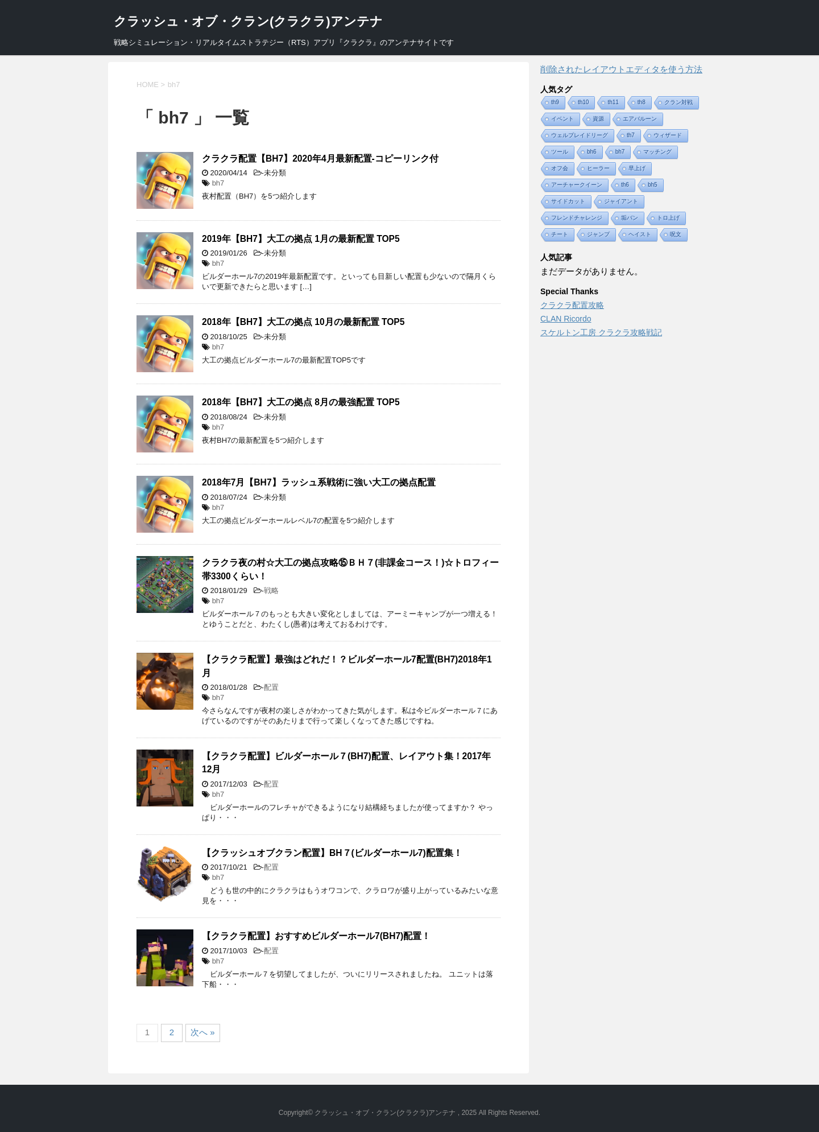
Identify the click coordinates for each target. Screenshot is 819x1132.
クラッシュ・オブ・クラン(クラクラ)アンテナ (248, 21)
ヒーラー (598, 168)
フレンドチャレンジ (576, 218)
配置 (271, 687)
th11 (612, 102)
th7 (631, 135)
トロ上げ (668, 218)
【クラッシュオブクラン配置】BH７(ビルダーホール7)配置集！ (332, 853)
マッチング (657, 152)
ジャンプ (598, 234)
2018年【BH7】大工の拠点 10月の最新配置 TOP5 (303, 322)
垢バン (629, 218)
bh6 (592, 152)
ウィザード (667, 135)
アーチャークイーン (576, 185)
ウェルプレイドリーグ (579, 135)
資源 (598, 119)
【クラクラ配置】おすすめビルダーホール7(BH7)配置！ (316, 936)
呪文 (675, 234)
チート (559, 234)
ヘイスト (639, 234)
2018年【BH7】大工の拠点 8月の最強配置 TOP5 (301, 402)
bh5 (652, 185)
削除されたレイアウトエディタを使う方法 (621, 69)
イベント (562, 119)
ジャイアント (621, 201)
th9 (555, 102)
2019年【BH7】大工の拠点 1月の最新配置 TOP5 (301, 239)
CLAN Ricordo (565, 318)
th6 (625, 185)
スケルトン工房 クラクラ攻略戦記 (601, 332)
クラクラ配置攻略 (572, 305)
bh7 (218, 183)
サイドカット (568, 201)
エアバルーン (640, 119)
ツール (559, 152)
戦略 (271, 590)
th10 (583, 102)
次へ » (203, 1032)
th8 (642, 102)
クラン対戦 (678, 102)
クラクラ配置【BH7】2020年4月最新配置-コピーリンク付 (320, 158)
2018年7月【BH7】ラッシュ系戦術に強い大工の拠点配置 (319, 482)
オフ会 (559, 168)
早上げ (637, 168)
